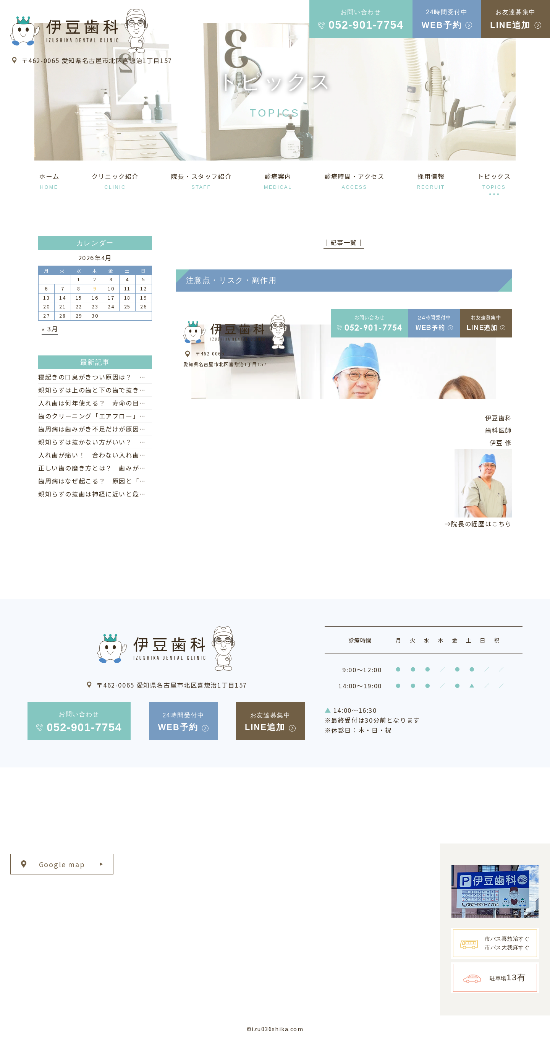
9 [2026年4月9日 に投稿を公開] (95, 288)
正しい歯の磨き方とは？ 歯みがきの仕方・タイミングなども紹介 (139, 467)
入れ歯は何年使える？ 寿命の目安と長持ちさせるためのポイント (139, 402)
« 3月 (50, 328)
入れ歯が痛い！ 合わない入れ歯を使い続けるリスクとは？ (129, 454)
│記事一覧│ (344, 242)
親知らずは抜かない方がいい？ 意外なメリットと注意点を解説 (135, 441)
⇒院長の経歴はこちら (478, 523)
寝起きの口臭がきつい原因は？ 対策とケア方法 (112, 376)
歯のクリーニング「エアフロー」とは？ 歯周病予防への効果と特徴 (142, 415)
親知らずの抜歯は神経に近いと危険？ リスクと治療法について (135, 493)
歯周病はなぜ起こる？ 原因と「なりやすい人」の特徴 (122, 480)
